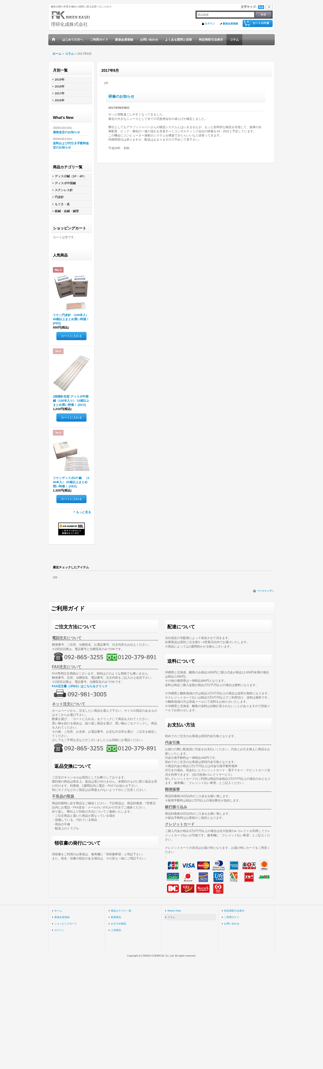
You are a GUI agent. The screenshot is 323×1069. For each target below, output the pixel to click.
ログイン (210, 23)
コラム (171, 917)
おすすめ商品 (118, 923)
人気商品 (116, 930)
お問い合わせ (231, 923)
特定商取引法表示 (234, 910)
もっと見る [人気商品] (83, 512)
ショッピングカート (65, 923)
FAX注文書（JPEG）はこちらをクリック (80, 686)
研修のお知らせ (121, 96)
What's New (174, 910)
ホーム (58, 910)
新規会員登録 (230, 23)
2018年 (59, 86)
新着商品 (116, 917)
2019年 (59, 79)
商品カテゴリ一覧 (121, 910)
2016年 (59, 100)
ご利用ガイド (231, 917)
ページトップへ (265, 591)
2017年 (59, 93)
